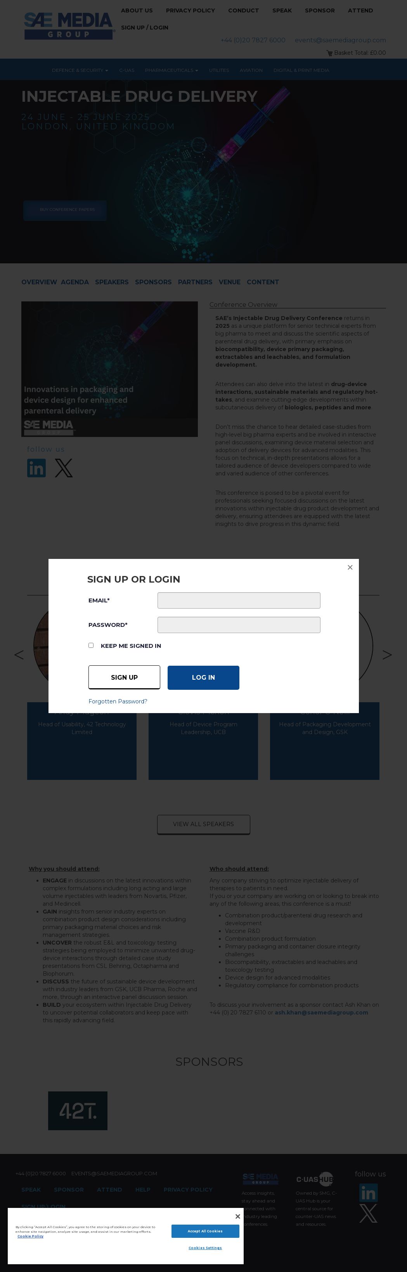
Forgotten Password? (117, 701)
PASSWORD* (108, 624)
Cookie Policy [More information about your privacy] (30, 1236)
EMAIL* (99, 600)
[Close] (238, 1216)
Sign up (124, 677)
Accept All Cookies (205, 1231)
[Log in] (203, 678)
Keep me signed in (131, 645)
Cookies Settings (205, 1248)
